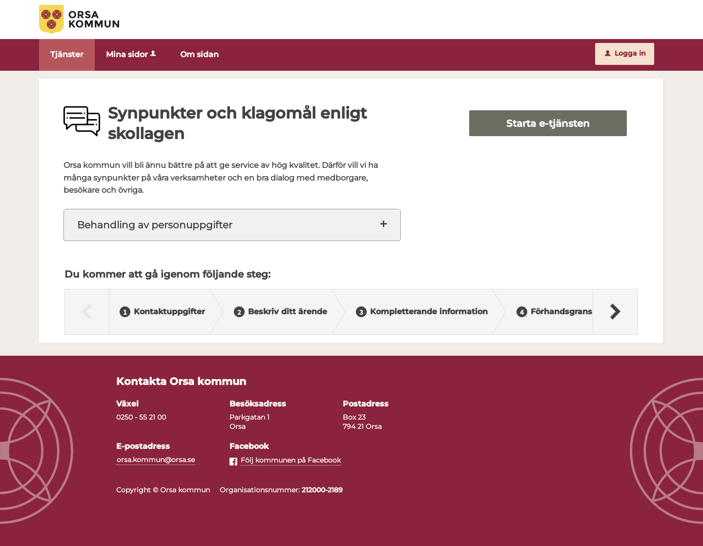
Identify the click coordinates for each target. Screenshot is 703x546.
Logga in (625, 53)
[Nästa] (615, 311)
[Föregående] (87, 311)
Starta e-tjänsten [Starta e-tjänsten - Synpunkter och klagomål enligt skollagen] (548, 123)
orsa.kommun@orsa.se (156, 459)
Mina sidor (132, 54)
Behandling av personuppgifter (154, 225)
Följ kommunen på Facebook (291, 460)
